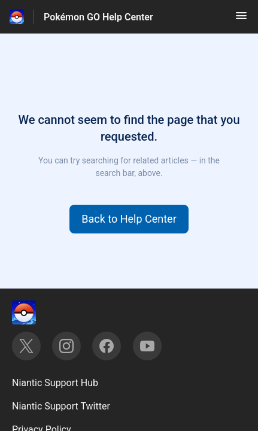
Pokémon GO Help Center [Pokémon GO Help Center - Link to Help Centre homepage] (98, 17)
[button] (241, 19)
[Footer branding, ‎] (36, 312)
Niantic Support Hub (55, 382)
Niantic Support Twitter (61, 406)
